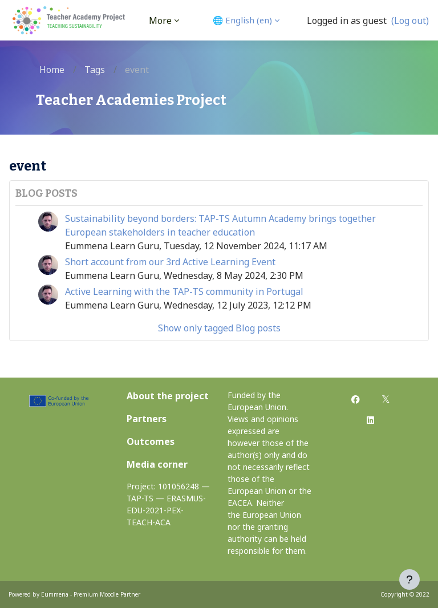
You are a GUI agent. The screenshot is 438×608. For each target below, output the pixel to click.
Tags (94, 69)
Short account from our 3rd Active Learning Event (170, 262)
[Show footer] (409, 579)
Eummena (54, 594)
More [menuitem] (160, 20)
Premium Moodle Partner (107, 594)
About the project (168, 396)
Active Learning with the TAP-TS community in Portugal (184, 291)
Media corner (157, 464)
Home (51, 69)
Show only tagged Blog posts (219, 328)
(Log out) (410, 20)
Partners (147, 418)
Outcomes (151, 441)
